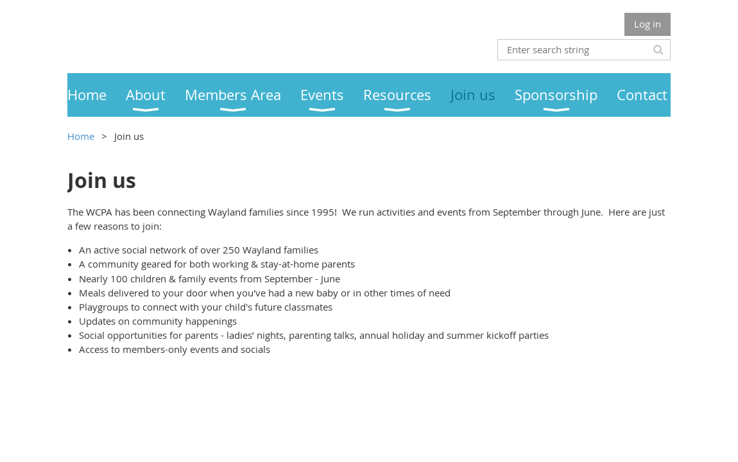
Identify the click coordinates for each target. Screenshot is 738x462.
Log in (647, 23)
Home (80, 136)
